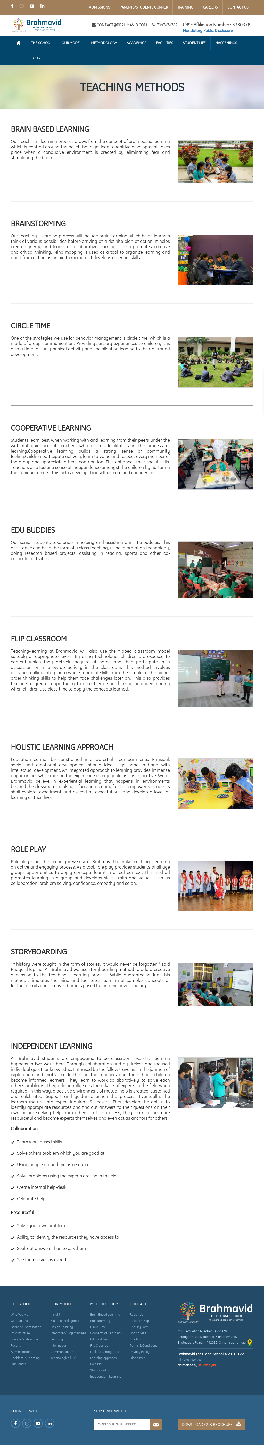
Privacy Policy (140, 1352)
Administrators (21, 1352)
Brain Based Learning (105, 1314)
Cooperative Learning (105, 1333)
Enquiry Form (139, 1327)
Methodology (104, 43)
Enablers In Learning (25, 1358)
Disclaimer (137, 1358)
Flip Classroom (100, 1345)
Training (185, 7)
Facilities (164, 43)
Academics (136, 43)
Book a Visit (138, 1333)
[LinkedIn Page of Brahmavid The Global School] (42, 6)
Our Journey (19, 1364)
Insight (55, 1314)
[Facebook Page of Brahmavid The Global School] (12, 6)
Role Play (96, 1364)
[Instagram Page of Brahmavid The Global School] (21, 6)
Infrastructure (20, 1333)
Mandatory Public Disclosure (208, 30)
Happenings (226, 43)
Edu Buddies (99, 1339)
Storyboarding (100, 1370)
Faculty (16, 1345)
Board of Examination (26, 1327)
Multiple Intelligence (65, 1321)
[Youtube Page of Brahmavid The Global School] (32, 6)
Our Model (71, 43)
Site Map (136, 1339)
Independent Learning (105, 1376)
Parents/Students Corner (144, 7)
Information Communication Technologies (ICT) (63, 1352)
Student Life (194, 43)
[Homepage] (18, 43)
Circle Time (98, 1327)
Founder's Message (24, 1339)
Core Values (19, 1321)
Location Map (139, 1321)
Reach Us (136, 1314)
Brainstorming (100, 1321)
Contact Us (238, 7)
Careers (210, 7)
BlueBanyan (207, 1365)
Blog (35, 58)
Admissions (99, 7)
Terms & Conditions (144, 1345)
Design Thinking (62, 1327)
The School (41, 43)
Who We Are (20, 1314)
